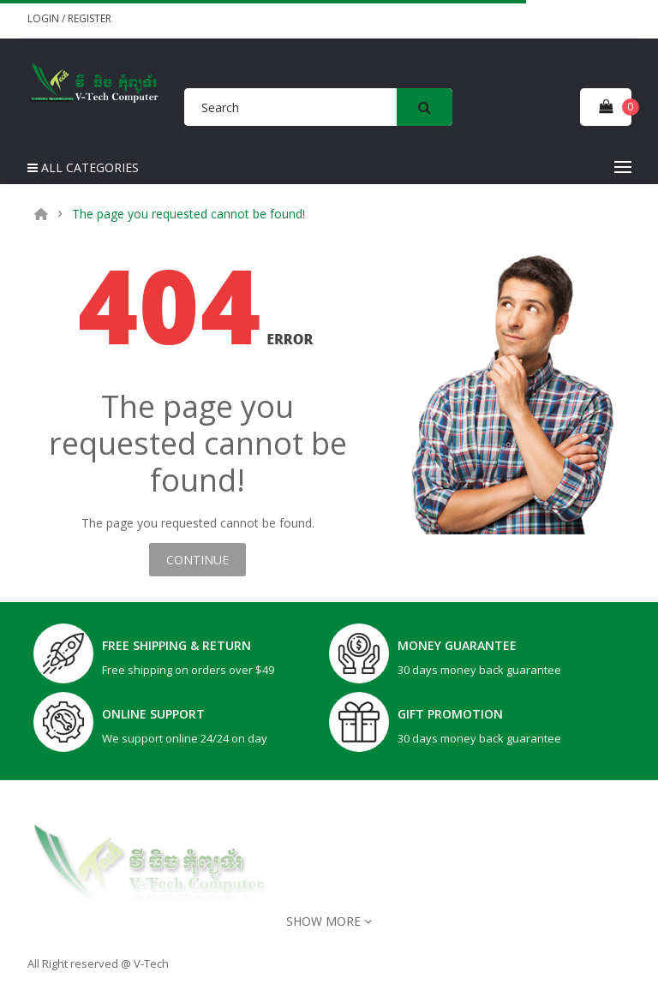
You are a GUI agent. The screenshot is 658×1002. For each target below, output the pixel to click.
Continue (197, 560)
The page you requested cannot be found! (188, 214)
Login (44, 18)
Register (89, 18)
